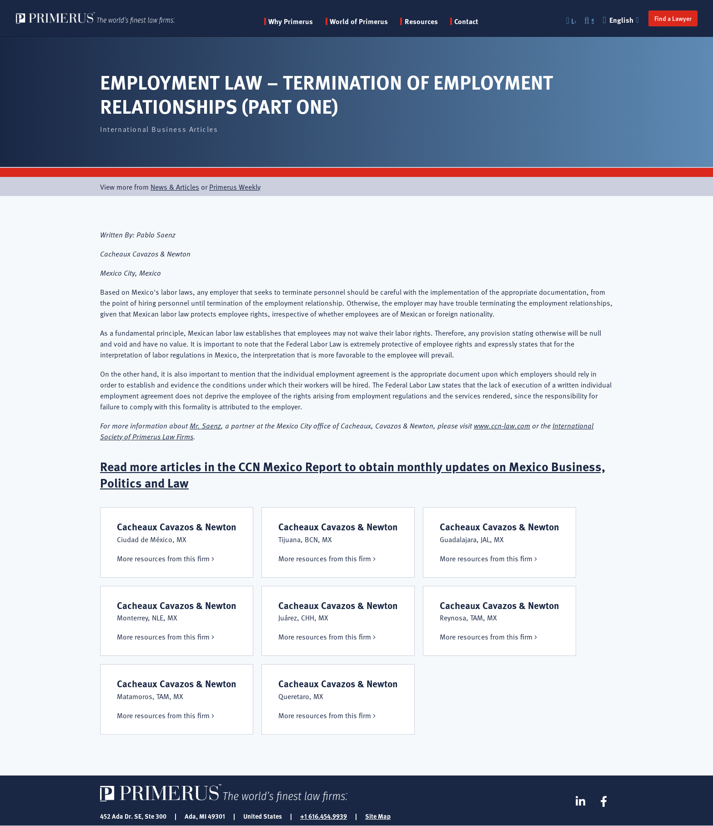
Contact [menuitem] (469, 21)
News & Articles (175, 186)
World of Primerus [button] (361, 21)
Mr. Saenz (205, 425)
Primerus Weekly (235, 186)
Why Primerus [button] (293, 21)
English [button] (621, 20)
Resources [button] (423, 21)
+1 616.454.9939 (323, 816)
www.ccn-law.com (502, 425)
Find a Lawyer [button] (672, 18)
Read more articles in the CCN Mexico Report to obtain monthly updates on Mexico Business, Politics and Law (356, 474)
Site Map (378, 816)
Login (572, 20)
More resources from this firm (163, 558)
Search (591, 20)
